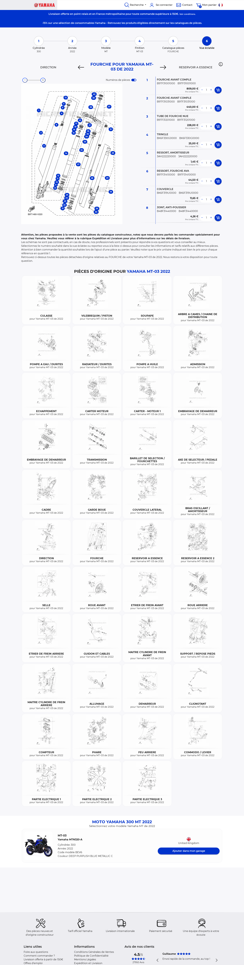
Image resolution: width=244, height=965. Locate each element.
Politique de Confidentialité (91, 955)
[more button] (211, 90)
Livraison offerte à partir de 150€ (43, 959)
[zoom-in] (42, 80)
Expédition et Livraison (88, 963)
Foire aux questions (36, 951)
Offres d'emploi (33, 963)
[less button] (202, 90)
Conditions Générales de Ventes (94, 951)
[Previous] (81, 67)
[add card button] (218, 90)
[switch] (133, 80)
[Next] (163, 67)
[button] (221, 64)
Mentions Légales (85, 959)
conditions (189, 14)
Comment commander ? (39, 955)
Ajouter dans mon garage (188, 850)
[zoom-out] (24, 80)
